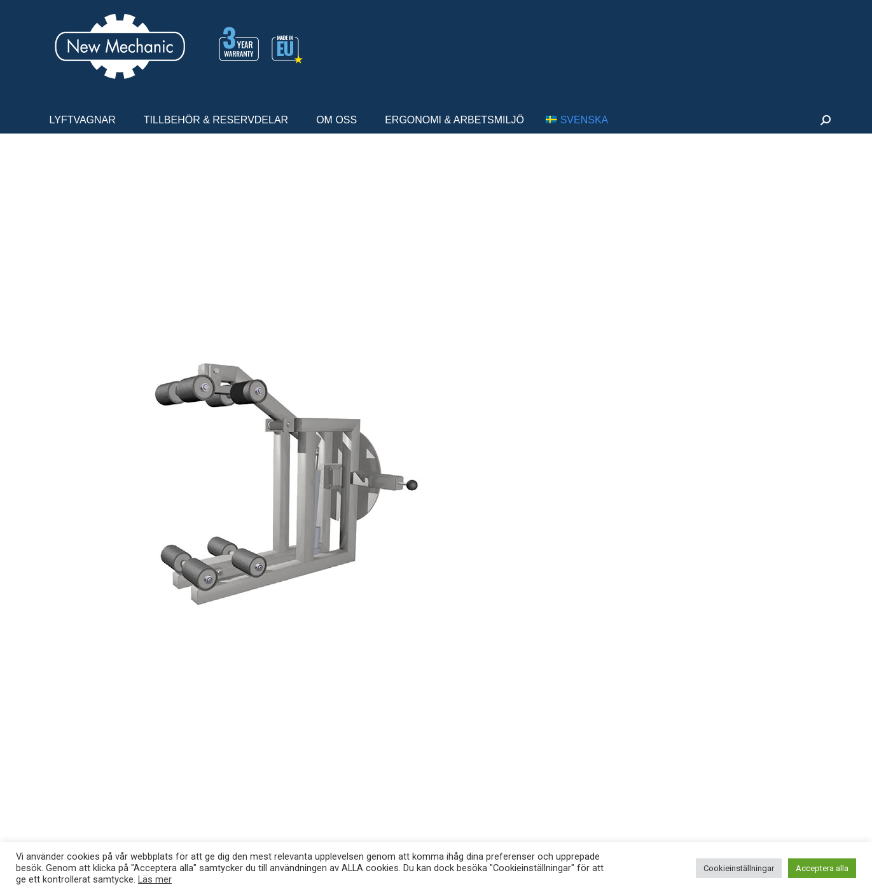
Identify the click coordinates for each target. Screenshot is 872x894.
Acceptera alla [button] (822, 868)
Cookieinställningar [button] (738, 868)
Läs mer (155, 879)
